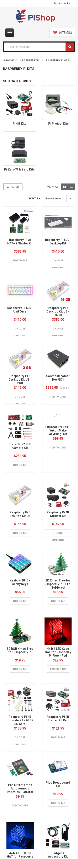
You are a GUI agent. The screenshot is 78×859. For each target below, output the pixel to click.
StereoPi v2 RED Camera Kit (20, 446)
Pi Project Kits (58, 123)
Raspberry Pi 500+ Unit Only (20, 309)
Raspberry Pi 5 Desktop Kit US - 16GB (58, 311)
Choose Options (58, 261)
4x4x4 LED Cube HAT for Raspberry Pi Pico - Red (58, 652)
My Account (62, 3)
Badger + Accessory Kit (58, 854)
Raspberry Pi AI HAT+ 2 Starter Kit (20, 241)
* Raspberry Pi (29, 60)
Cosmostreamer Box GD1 (58, 377)
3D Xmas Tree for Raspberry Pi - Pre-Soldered (58, 584)
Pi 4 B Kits (19, 123)
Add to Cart (58, 396)
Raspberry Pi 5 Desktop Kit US (20, 514)
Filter (13, 187)
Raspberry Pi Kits (57, 60)
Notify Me (20, 260)
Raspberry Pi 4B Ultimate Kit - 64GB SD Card (20, 720)
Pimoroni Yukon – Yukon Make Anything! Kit (58, 430)
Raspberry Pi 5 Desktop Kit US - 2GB (20, 379)
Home (10, 60)
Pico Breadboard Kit (58, 784)
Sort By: (34, 198)
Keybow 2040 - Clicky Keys (20, 582)
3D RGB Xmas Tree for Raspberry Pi (20, 650)
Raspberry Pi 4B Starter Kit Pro (58, 718)
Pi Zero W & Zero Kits (19, 169)
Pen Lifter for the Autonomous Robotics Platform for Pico (20, 790)
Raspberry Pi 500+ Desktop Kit (58, 241)
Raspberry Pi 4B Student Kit (58, 514)
